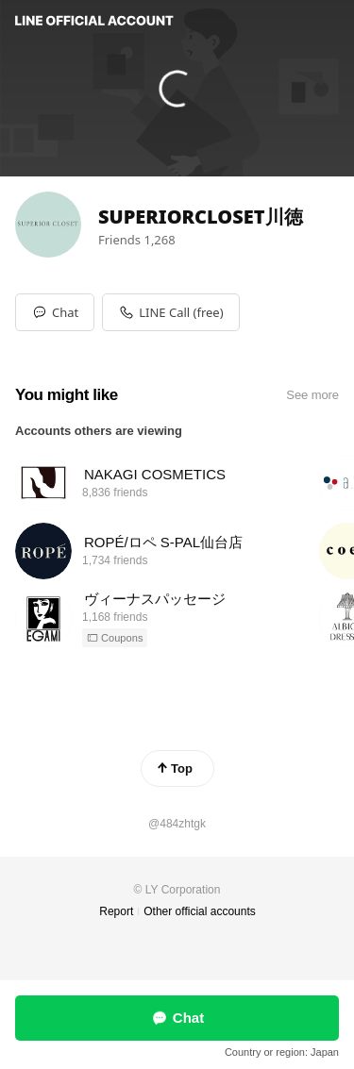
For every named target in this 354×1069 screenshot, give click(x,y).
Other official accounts (199, 911)
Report (116, 911)
